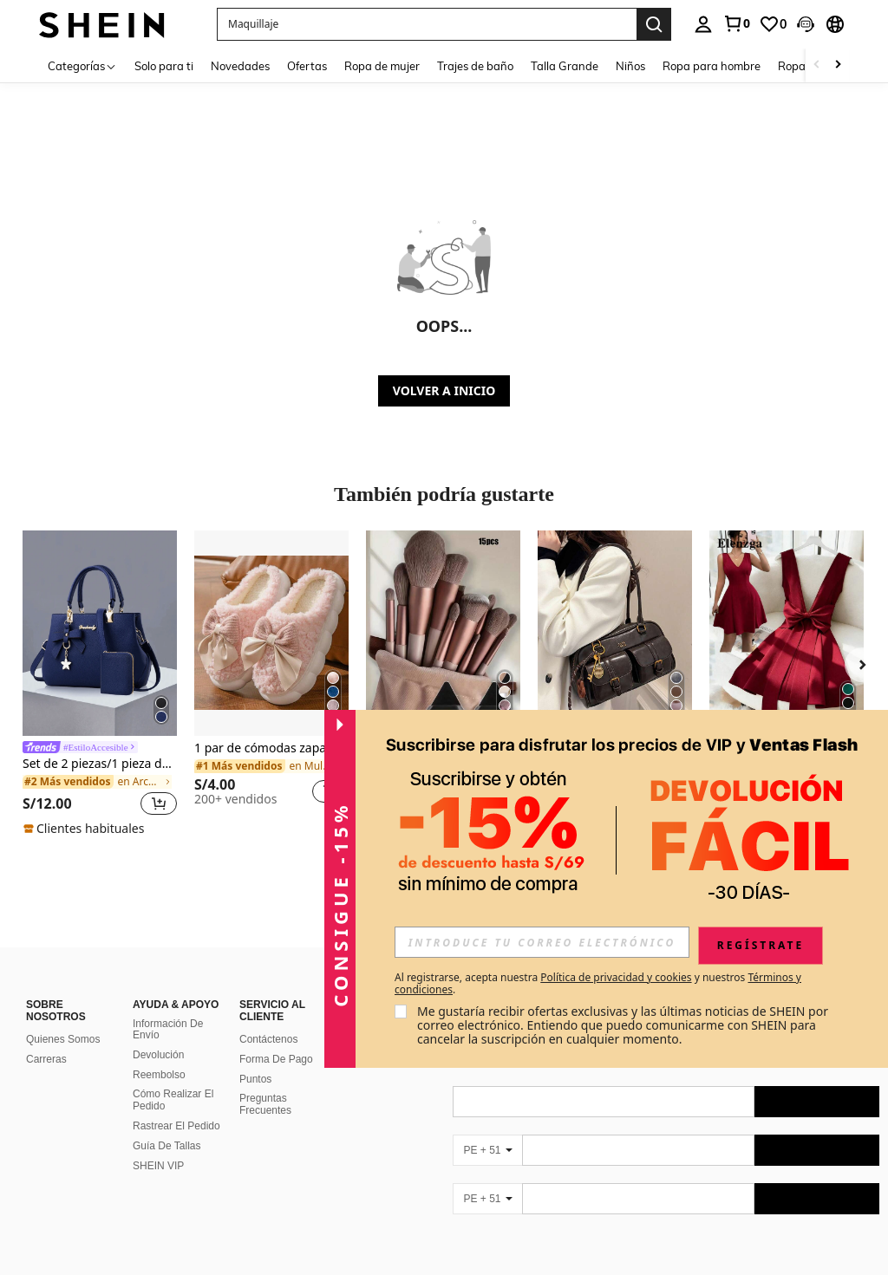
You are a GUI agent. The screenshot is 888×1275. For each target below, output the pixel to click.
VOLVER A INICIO (444, 390)
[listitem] (100, 683)
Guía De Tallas (167, 1125)
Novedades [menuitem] (240, 66)
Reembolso (159, 1054)
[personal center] (703, 24)
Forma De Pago (276, 1038)
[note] (86, 828)
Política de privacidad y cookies (615, 977)
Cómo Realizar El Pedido (173, 1079)
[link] (736, 23)
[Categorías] (82, 65)
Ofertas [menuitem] (307, 66)
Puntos (255, 1058)
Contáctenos (268, 1018)
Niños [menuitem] (630, 66)
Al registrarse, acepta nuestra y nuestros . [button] (598, 984)
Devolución (158, 1034)
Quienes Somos (63, 1018)
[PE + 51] (487, 1129)
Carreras (46, 1038)
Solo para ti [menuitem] (163, 66)
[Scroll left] (817, 65)
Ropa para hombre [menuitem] (712, 66)
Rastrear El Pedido (176, 1105)
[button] (427, 24)
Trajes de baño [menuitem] (475, 66)
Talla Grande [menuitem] (564, 66)
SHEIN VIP (158, 1145)
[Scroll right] (838, 65)
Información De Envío (168, 1009)
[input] (542, 942)
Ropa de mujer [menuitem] (382, 66)
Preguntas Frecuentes (265, 1083)
